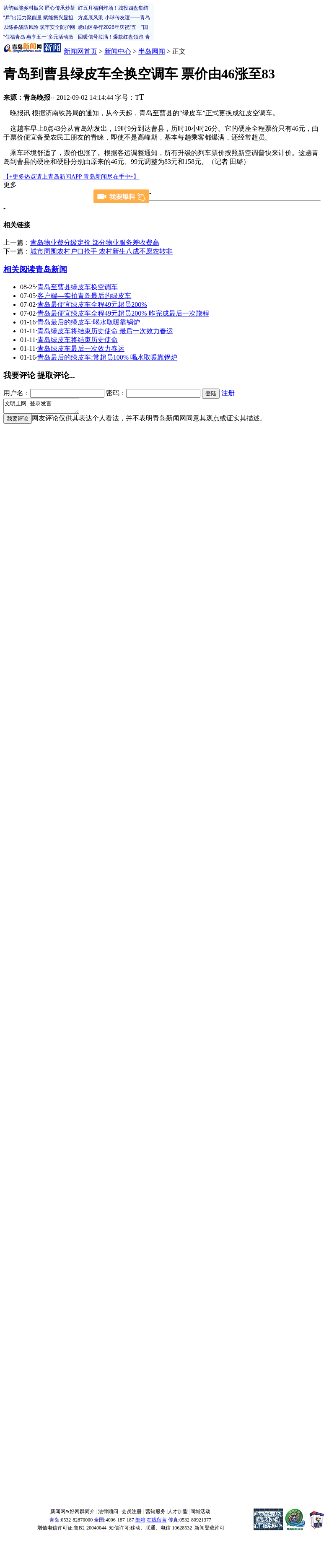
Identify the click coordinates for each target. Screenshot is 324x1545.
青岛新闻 (51, 269)
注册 (228, 393)
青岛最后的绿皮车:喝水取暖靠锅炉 (88, 322)
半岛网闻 (151, 51)
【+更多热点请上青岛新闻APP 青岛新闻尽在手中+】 (71, 177)
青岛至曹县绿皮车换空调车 (77, 286)
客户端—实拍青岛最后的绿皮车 (84, 295)
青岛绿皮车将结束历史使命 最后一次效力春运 (105, 330)
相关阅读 (19, 269)
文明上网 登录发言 (45, 407)
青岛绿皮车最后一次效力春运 (80, 348)
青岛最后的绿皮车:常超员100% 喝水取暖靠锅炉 (107, 357)
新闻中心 (117, 51)
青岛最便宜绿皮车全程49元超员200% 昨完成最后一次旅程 (123, 313)
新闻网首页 (80, 51)
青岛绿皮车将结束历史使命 (77, 339)
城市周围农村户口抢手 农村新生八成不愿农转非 (101, 251)
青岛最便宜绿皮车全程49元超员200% (92, 304)
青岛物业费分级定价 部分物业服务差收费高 (94, 242)
